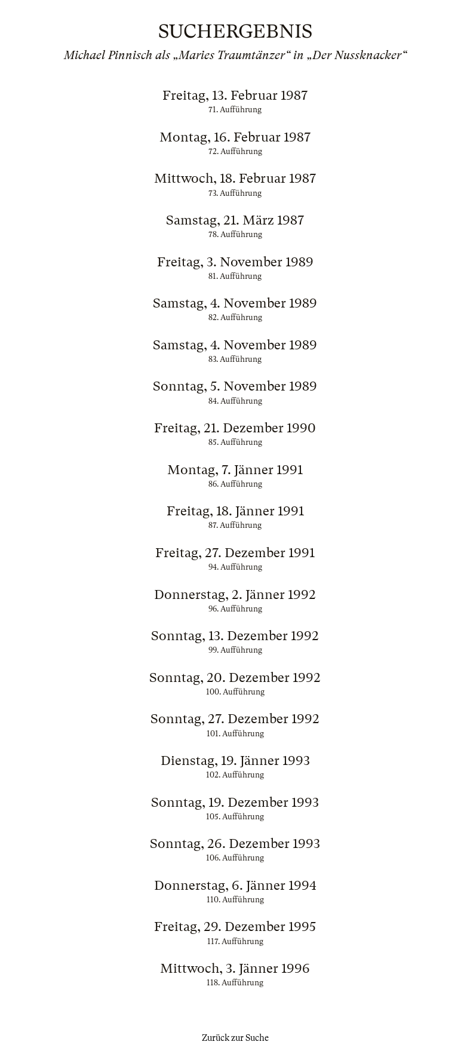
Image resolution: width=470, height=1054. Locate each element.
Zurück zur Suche (235, 1038)
